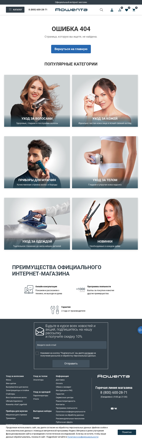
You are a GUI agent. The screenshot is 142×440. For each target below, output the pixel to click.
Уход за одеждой (41, 392)
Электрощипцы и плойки (17, 390)
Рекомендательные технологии (70, 418)
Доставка (60, 380)
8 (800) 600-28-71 (38, 9)
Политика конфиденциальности (70, 411)
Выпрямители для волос (17, 387)
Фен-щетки (11, 383)
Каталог (15, 9)
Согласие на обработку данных (70, 415)
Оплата (59, 383)
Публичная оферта (64, 422)
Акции (36, 418)
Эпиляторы (38, 380)
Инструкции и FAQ (64, 390)
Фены (8, 380)
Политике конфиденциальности (82, 437)
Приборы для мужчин (17, 411)
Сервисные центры (64, 397)
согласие (88, 353)
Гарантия (60, 394)
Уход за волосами (15, 376)
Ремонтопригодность (65, 401)
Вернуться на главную (71, 49)
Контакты (60, 404)
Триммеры (11, 418)
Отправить (71, 363)
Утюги (36, 399)
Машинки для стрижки (16, 415)
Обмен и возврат (63, 387)
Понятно (127, 432)
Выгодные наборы (42, 411)
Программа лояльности (66, 408)
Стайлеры (10, 394)
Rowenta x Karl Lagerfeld (16, 404)
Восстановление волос (16, 397)
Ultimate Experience (14, 401)
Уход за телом (40, 376)
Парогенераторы (40, 395)
